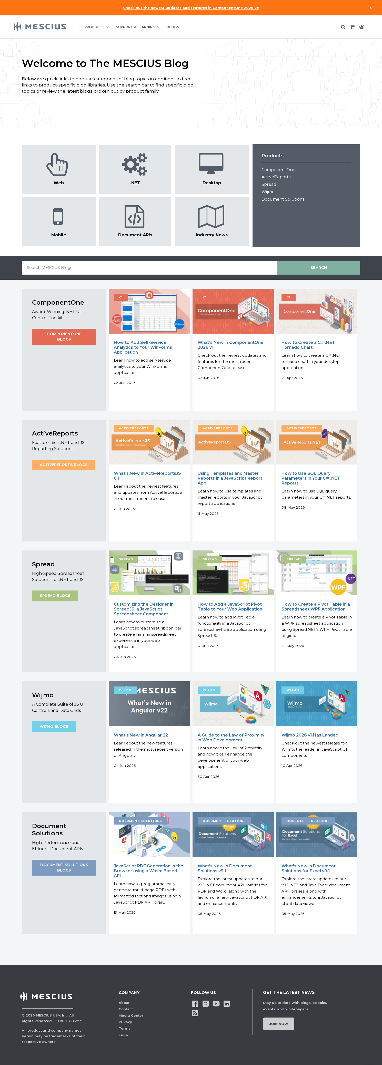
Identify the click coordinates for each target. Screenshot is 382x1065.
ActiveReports (276, 177)
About (124, 1003)
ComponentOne (278, 169)
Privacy (125, 1022)
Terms (124, 1028)
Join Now (278, 1024)
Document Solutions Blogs (64, 868)
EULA (123, 1035)
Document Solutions (283, 199)
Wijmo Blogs (54, 726)
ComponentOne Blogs (64, 337)
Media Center (131, 1015)
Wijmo (268, 191)
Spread (269, 184)
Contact (126, 1009)
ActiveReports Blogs (63, 465)
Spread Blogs (55, 595)
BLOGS (173, 27)
